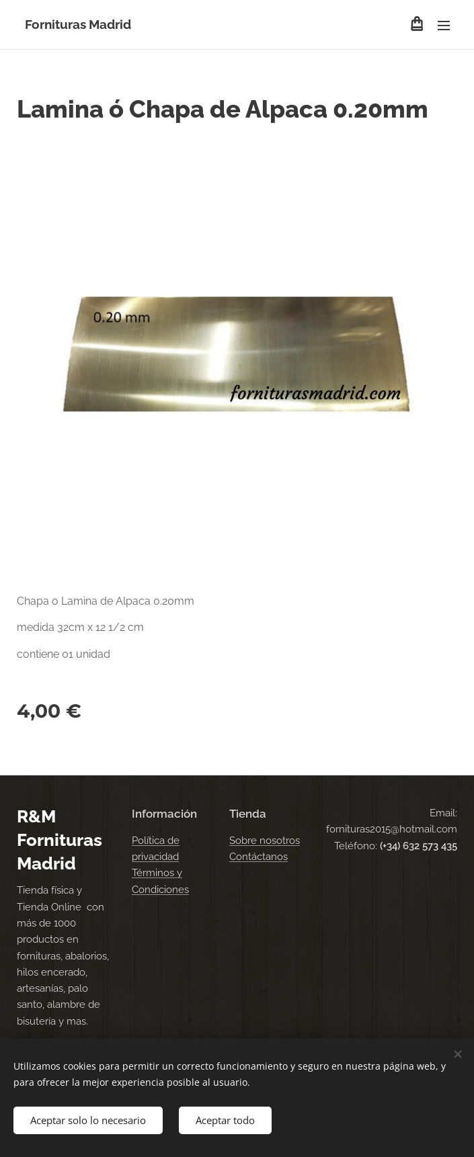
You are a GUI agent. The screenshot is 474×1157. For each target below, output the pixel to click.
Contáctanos (258, 857)
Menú (444, 25)
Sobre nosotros (264, 840)
